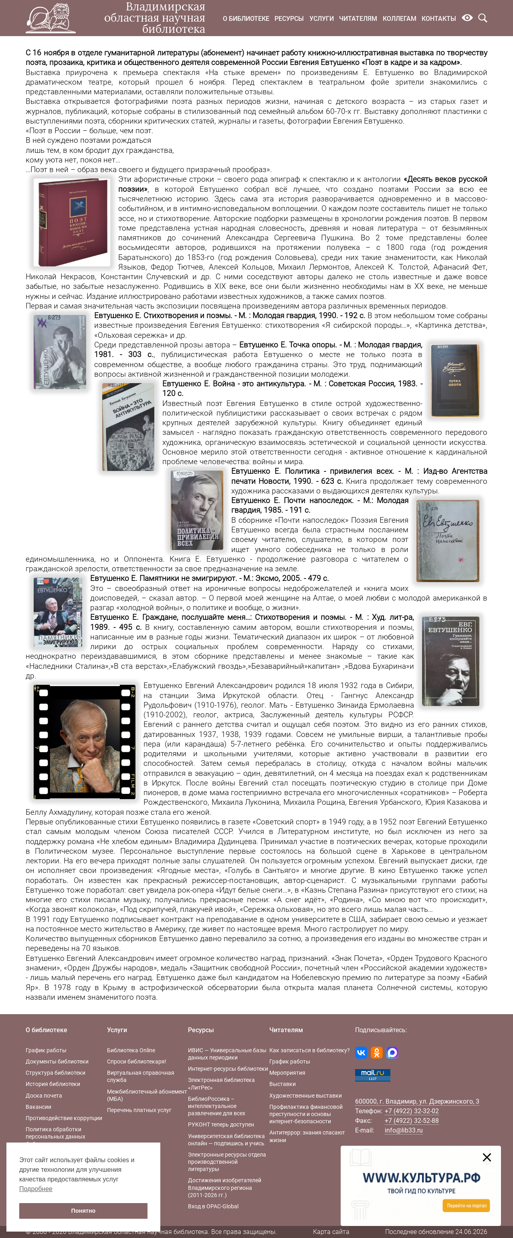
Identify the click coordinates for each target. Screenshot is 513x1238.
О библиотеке (246, 18)
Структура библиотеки (55, 1073)
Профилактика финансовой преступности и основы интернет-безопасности (306, 1114)
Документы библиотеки (57, 1061)
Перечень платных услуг (139, 1110)
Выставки (282, 1084)
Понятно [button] (83, 1211)
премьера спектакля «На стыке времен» (202, 72)
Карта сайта (331, 1232)
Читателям (358, 18)
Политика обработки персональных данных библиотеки (55, 1136)
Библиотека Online (131, 1050)
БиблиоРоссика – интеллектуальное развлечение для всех (216, 1106)
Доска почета (44, 1095)
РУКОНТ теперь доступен (221, 1124)
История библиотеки (53, 1084)
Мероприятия (287, 1073)
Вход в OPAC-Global (213, 1206)
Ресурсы (289, 18)
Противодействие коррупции (64, 1118)
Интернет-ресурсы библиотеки (228, 1068)
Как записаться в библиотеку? (309, 1050)
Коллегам (399, 18)
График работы (46, 1050)
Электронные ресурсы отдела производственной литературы (227, 1161)
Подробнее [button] (36, 1188)
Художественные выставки (305, 1095)
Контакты (439, 18)
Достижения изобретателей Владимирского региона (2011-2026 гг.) (224, 1187)
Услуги (321, 18)
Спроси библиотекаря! (136, 1061)
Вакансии (38, 1107)
